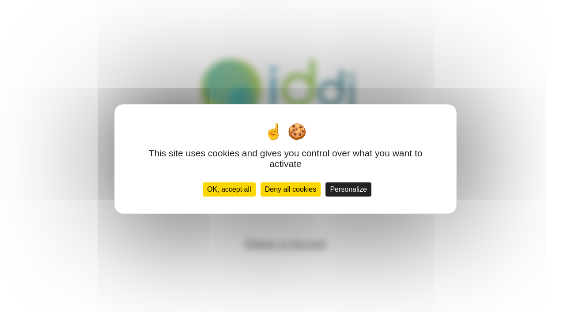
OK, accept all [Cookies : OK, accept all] (229, 189)
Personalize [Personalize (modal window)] (348, 189)
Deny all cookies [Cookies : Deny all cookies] (291, 189)
